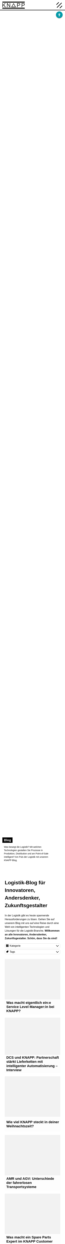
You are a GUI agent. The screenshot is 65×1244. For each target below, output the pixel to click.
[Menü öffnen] (59, 5)
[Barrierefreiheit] (59, 14)
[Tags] (32, 951)
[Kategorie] (32, 945)
